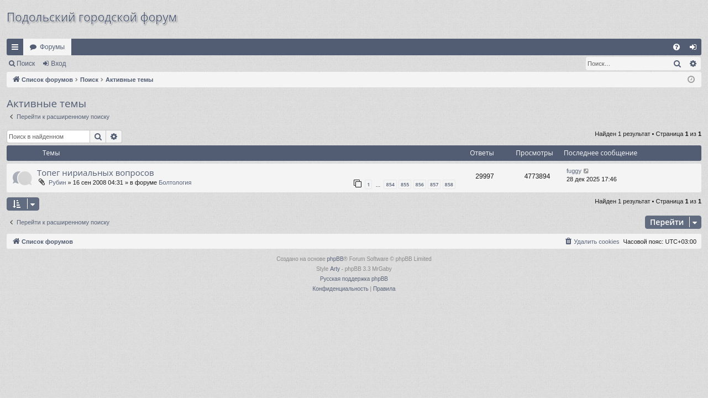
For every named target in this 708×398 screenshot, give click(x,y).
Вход (58, 63)
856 (420, 184)
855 (405, 184)
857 (434, 184)
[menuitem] (676, 47)
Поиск (26, 63)
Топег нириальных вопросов (95, 172)
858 (449, 184)
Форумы (52, 47)
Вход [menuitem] (695, 49)
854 (390, 184)
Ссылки (17, 49)
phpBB (335, 259)
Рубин (57, 182)
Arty (335, 269)
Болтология (175, 182)
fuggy (574, 170)
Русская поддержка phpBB (354, 279)
